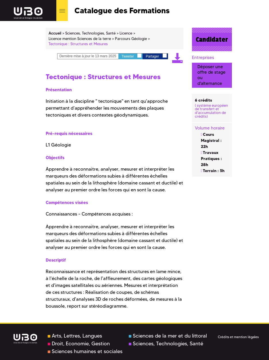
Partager (156, 56)
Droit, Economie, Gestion (79, 343)
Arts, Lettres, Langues (75, 336)
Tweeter (131, 56)
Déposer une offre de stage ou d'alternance (211, 75)
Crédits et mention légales (238, 337)
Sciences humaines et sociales (85, 351)
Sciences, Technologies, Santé (166, 343)
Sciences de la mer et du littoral (168, 336)
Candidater (212, 39)
